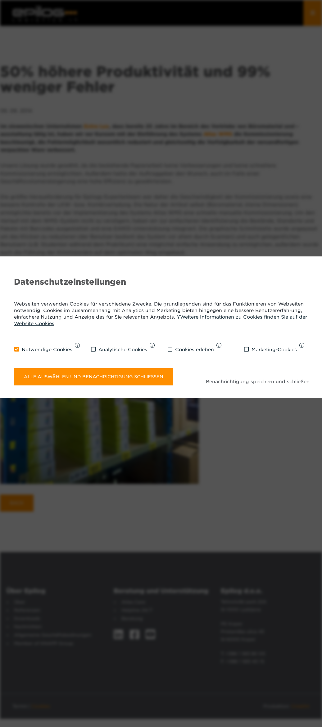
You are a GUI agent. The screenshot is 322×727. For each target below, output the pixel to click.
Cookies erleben (194, 349)
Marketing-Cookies (274, 349)
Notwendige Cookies (47, 349)
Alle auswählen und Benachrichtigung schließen (93, 376)
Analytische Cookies (122, 349)
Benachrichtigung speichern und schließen (258, 381)
